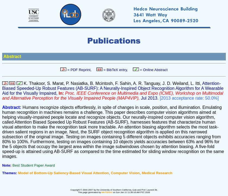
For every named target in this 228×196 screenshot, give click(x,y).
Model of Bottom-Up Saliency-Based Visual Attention (63, 173)
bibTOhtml (106, 192)
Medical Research (157, 173)
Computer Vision (125, 173)
